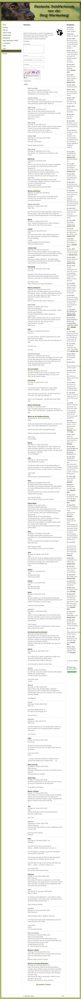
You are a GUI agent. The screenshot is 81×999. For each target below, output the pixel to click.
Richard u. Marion (33, 951)
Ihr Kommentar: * (27, 44)
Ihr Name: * (26, 57)
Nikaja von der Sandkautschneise (38, 418)
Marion (30, 221)
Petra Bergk (31, 268)
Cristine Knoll (32, 249)
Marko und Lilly (33, 766)
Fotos (71, 432)
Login (63, 997)
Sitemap (32, 997)
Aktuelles (69, 430)
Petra (29, 330)
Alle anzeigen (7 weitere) (43, 986)
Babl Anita (31, 160)
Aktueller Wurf (71, 578)
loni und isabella (33, 370)
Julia (29, 459)
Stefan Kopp (32, 779)
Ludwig (30, 230)
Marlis (30, 594)
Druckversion (26, 997)
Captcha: (29, 70)
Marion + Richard (33, 792)
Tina (29, 808)
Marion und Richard (34, 192)
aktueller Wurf (71, 82)
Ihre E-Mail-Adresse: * (32, 61)
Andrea (30, 571)
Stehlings (31, 876)
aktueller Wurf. (71, 157)
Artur (29, 554)
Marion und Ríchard (34, 406)
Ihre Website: (26, 66)
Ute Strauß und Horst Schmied (37, 633)
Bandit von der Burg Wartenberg (38, 965)
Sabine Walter (32, 505)
